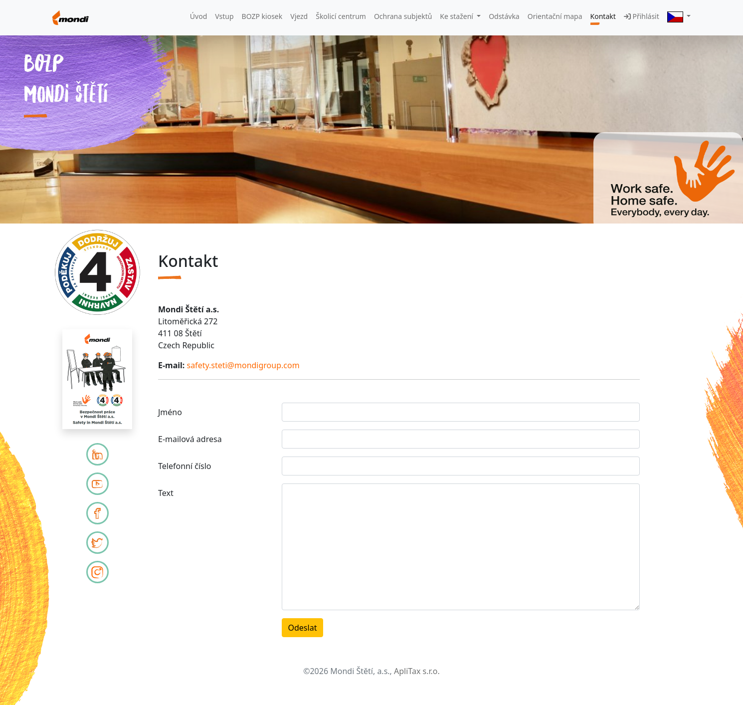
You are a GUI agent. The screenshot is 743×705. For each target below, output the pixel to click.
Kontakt (603, 16)
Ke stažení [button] (457, 16)
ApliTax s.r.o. (417, 671)
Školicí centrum (341, 16)
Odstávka (504, 16)
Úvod (198, 16)
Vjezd (299, 16)
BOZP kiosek (262, 16)
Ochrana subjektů (403, 16)
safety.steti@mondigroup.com (242, 365)
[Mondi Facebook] (97, 513)
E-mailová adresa (190, 439)
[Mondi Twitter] (97, 542)
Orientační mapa (555, 16)
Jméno (170, 412)
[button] (679, 16)
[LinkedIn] (97, 454)
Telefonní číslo (184, 466)
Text (166, 492)
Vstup (224, 16)
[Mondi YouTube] (97, 483)
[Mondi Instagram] (97, 572)
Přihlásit (641, 16)
